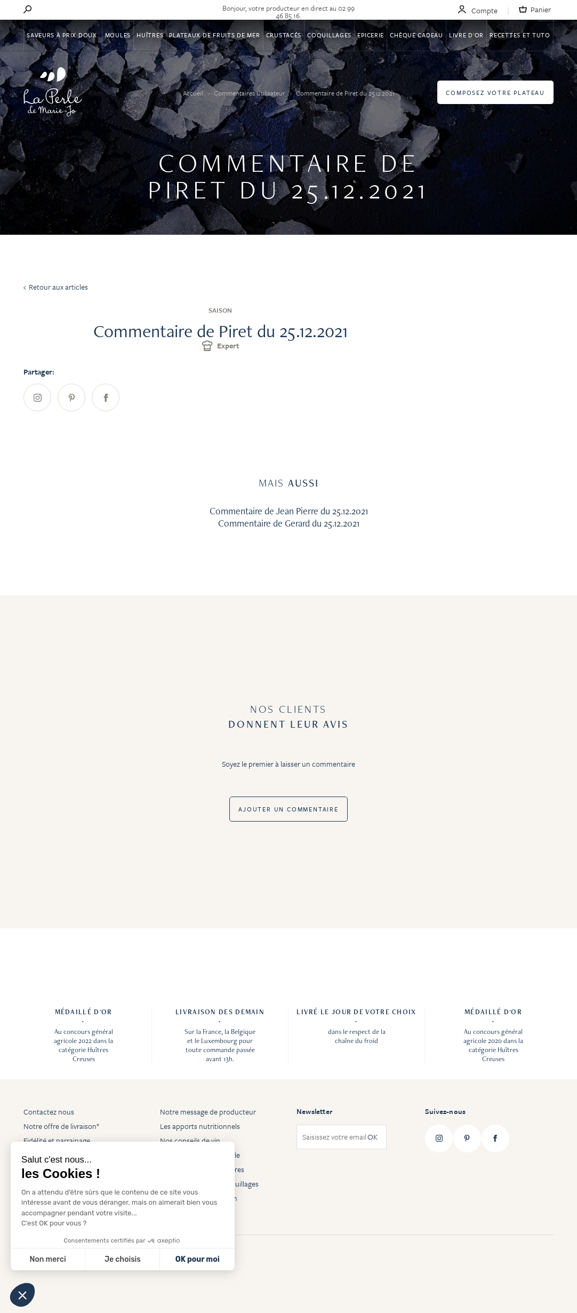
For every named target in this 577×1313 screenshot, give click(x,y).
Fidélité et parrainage (56, 1140)
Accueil (194, 93)
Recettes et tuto (520, 34)
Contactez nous (48, 1111)
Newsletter (314, 1111)
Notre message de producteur (208, 1111)
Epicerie (370, 34)
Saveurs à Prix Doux (63, 34)
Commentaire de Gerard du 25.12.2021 (288, 523)
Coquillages (329, 34)
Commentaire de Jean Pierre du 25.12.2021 (289, 511)
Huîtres (150, 34)
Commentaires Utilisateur (250, 93)
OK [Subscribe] (372, 1137)
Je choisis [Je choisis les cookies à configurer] (123, 1259)
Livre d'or (466, 34)
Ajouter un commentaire (288, 809)
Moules (118, 34)
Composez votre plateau (495, 92)
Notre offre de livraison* (61, 1126)
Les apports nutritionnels (200, 1126)
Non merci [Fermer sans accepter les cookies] (47, 1259)
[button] (22, 1295)
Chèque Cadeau (416, 34)
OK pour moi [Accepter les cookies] (197, 1259)
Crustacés (283, 34)
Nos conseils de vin (190, 1140)
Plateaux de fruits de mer (214, 34)
